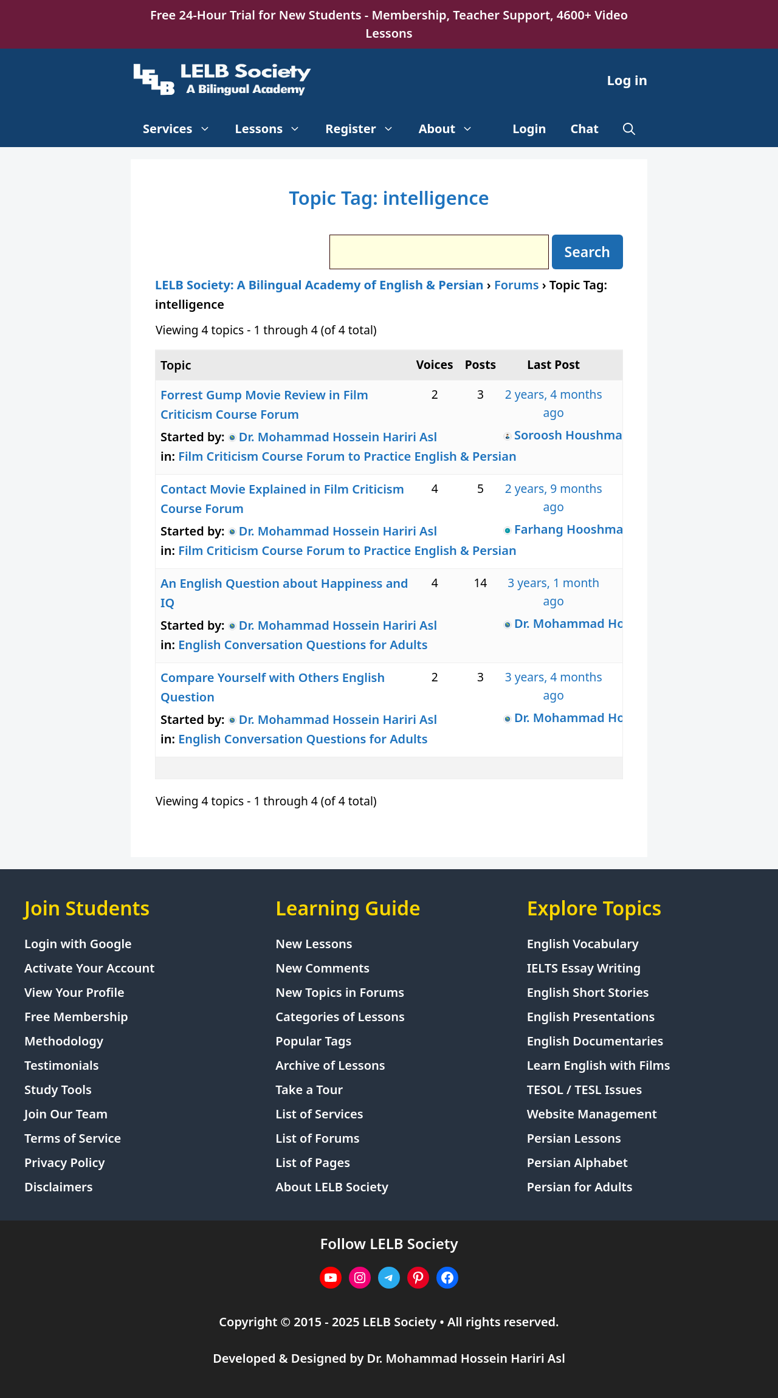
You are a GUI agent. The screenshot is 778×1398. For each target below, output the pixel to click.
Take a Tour (309, 1089)
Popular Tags (313, 1041)
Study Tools (58, 1089)
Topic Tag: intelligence (389, 197)
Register (365, 129)
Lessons (274, 129)
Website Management (592, 1114)
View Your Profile (74, 992)
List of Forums (317, 1138)
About (452, 129)
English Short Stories (588, 992)
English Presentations (591, 1016)
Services (183, 129)
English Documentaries (595, 1041)
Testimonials (61, 1065)
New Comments (322, 968)
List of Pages (312, 1162)
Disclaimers (58, 1187)
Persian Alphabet (577, 1162)
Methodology (63, 1041)
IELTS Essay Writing (584, 968)
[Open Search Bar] (629, 129)
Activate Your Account (89, 968)
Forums (516, 285)
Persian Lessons (574, 1138)
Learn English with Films (598, 1065)
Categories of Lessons (340, 1016)
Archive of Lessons (330, 1065)
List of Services (319, 1114)
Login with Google (78, 943)
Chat (585, 128)
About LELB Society (331, 1187)
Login (529, 128)
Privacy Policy (64, 1162)
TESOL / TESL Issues (584, 1089)
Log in (627, 80)
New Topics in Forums (339, 992)
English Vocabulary (583, 943)
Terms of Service (72, 1138)
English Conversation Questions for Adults (302, 644)
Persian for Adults (580, 1187)
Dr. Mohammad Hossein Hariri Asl (466, 1358)
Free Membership (76, 1016)
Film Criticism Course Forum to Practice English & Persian (347, 456)
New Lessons (313, 943)
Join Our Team (66, 1114)
